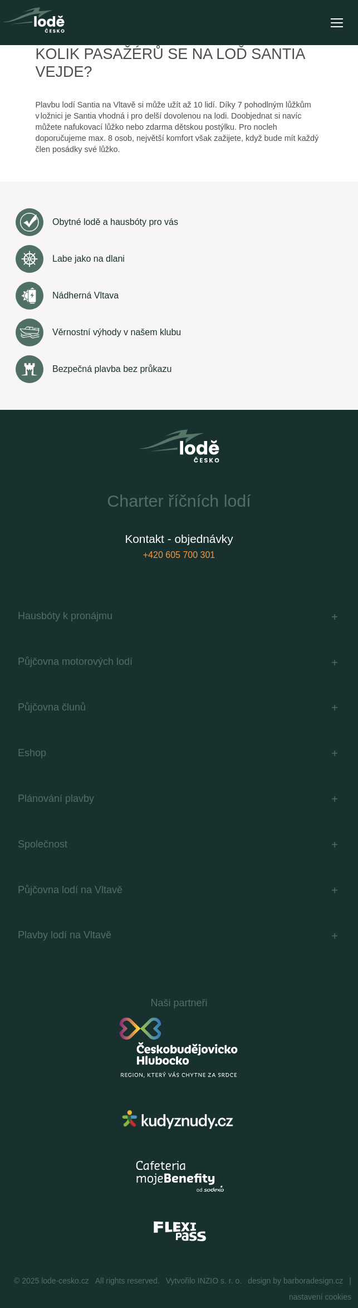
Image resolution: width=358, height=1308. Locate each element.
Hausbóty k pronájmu (65, 615)
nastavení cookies (320, 1296)
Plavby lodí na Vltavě (64, 934)
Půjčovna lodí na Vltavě (70, 889)
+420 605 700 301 (179, 555)
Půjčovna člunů (52, 707)
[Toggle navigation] (336, 23)
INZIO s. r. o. (220, 1280)
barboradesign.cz (313, 1280)
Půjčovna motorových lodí (75, 661)
